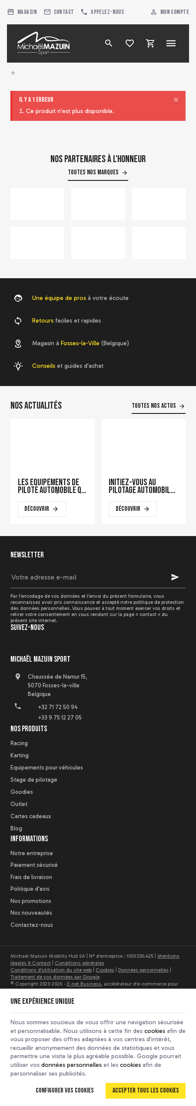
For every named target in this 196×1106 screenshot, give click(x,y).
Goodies (21, 792)
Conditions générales (79, 963)
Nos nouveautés (31, 912)
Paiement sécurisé (34, 865)
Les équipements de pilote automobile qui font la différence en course (52, 486)
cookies (154, 1031)
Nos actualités (36, 406)
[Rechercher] (108, 43)
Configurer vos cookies (65, 1090)
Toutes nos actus (154, 406)
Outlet (18, 804)
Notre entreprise (31, 853)
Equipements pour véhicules (46, 767)
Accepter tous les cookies (146, 1090)
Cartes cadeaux (30, 816)
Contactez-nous (31, 925)
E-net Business (84, 984)
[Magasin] (22, 12)
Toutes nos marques (93, 172)
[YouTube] (37, 647)
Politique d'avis (30, 889)
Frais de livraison (31, 877)
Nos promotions (30, 901)
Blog (16, 828)
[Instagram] (56, 647)
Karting (19, 755)
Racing (19, 743)
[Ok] (175, 577)
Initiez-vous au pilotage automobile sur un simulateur (141, 486)
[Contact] (58, 12)
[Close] (176, 99)
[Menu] (171, 43)
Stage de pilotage (33, 779)
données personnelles (71, 1065)
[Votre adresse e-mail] (98, 577)
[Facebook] (18, 647)
